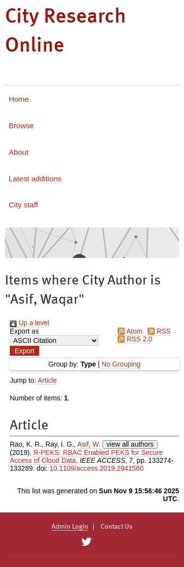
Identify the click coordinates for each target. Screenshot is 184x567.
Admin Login (70, 526)
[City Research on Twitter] (86, 542)
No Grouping (121, 364)
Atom (128, 331)
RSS (157, 331)
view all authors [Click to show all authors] (130, 444)
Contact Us (116, 526)
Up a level (29, 323)
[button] (24, 351)
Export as (24, 331)
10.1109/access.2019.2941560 (97, 468)
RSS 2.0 (133, 339)
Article (47, 380)
